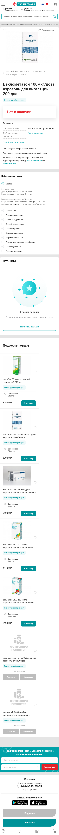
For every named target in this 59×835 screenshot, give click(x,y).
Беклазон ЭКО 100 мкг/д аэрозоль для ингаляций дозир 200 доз (18, 546)
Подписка (29, 813)
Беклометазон (35, 133)
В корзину (28, 403)
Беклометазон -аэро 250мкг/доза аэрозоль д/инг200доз (19, 436)
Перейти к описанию (13, 142)
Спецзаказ (29, 822)
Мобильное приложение (30, 797)
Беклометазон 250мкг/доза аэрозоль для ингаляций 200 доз (19, 491)
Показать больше (29, 326)
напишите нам (9, 163)
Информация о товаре (11, 176)
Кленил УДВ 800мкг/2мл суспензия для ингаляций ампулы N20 (16, 713)
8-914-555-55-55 (34, 160)
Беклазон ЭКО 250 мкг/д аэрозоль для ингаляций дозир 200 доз (18, 601)
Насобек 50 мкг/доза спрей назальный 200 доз (16, 380)
